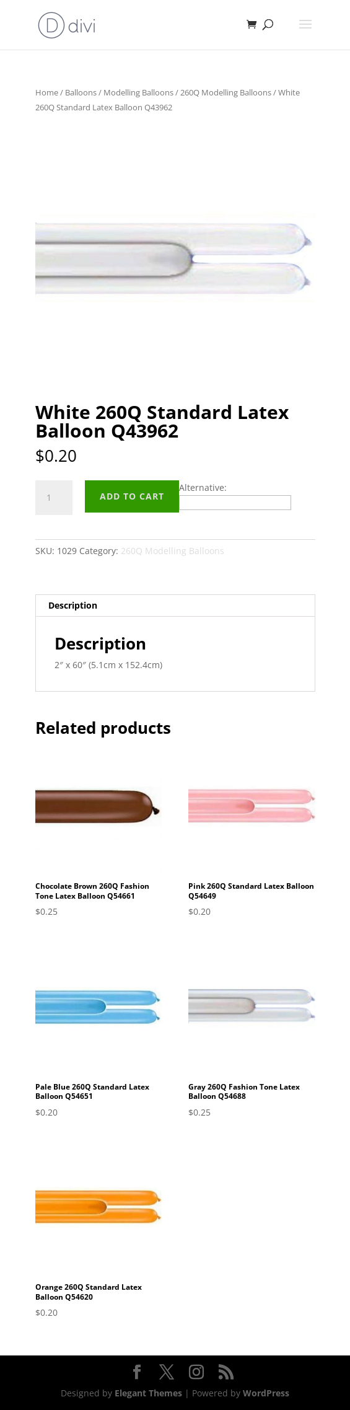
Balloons (81, 92)
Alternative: (203, 487)
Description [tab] (72, 605)
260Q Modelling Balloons (225, 92)
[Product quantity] (53, 497)
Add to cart (132, 496)
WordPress (266, 1393)
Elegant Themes (148, 1393)
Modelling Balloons (138, 92)
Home (46, 92)
